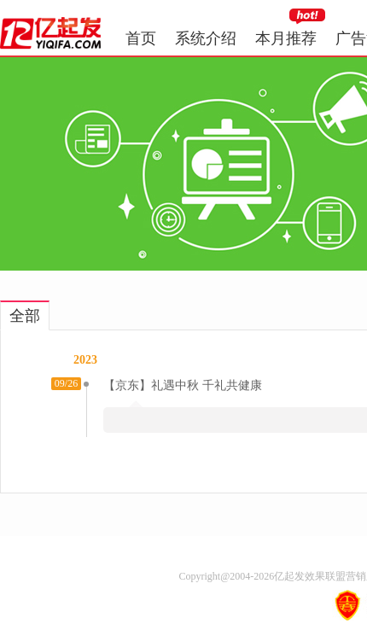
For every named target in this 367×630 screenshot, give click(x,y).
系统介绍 (205, 38)
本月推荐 (286, 38)
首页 (140, 38)
